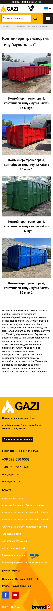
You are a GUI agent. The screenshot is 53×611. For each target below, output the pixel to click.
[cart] (30, 10)
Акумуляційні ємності (13, 498)
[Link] (32, 2)
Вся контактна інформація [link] (18, 439)
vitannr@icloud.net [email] (11, 481)
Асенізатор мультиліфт (14, 548)
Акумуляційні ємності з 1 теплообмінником (25, 512)
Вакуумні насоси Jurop (14, 555)
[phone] (21, 2)
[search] (20, 18)
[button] (35, 18)
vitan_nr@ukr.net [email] (10, 474)
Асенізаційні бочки (12, 533)
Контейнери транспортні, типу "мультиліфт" (25, 562)
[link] (7, 598)
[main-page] (6, 26)
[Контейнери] (26, 81)
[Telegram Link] (39, 2)
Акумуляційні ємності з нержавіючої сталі (24, 526)
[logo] (9, 12)
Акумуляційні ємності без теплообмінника (24, 505)
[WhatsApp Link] (36, 2)
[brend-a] (41, 608)
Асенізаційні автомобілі (14, 541)
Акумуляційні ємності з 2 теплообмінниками (25, 519)
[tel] (16, 459)
